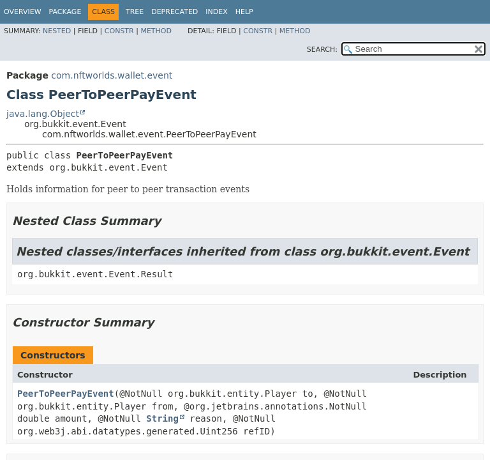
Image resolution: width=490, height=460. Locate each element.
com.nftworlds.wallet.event (111, 75)
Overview (22, 12)
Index (216, 12)
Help (244, 12)
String (162, 418)
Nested (57, 31)
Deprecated (174, 12)
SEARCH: (322, 49)
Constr (119, 31)
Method (156, 31)
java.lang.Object (42, 114)
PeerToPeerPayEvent (65, 393)
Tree (135, 12)
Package (65, 12)
